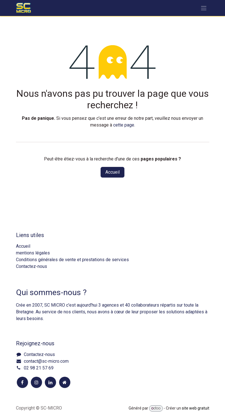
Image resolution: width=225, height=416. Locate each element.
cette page (123, 125)
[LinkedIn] (50, 382)
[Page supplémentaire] (64, 382)
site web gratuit (195, 408)
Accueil (112, 172)
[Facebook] (22, 382)
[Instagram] (36, 382)
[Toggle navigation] (203, 8)
